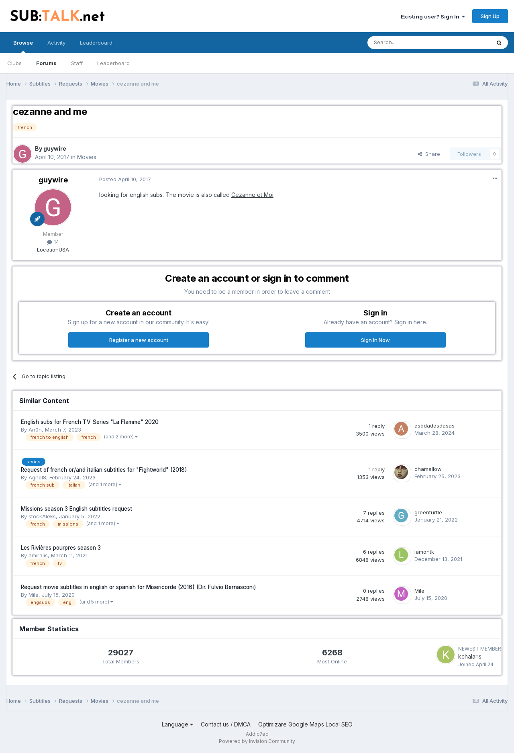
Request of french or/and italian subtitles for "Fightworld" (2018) (104, 470)
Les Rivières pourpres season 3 (61, 547)
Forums (46, 63)
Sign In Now (375, 340)
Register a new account (138, 340)
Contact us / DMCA (226, 724)
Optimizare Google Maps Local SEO (305, 724)
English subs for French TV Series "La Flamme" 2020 (90, 422)
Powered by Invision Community (257, 741)
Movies (86, 156)
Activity (56, 42)
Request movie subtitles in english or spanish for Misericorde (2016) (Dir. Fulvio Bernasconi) (138, 587)
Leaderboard (113, 63)
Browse (23, 46)
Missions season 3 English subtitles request (76, 508)
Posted (125, 179)
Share (429, 154)
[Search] (408, 42)
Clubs (14, 63)
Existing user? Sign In (433, 16)
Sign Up (490, 16)
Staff (77, 63)
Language (177, 724)
